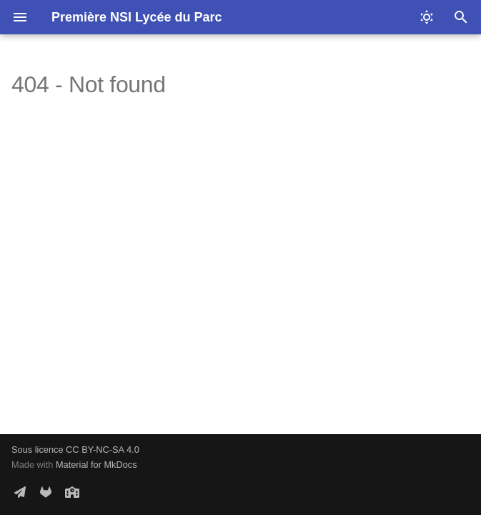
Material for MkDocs (96, 464)
